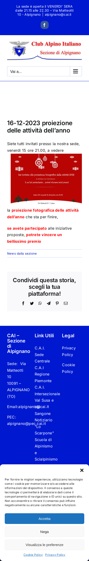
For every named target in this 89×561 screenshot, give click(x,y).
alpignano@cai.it (58, 14)
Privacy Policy (55, 554)
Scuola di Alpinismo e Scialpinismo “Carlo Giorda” (45, 456)
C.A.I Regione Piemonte (43, 374)
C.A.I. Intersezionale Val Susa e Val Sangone (45, 400)
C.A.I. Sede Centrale (42, 354)
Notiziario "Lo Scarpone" (44, 426)
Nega (44, 532)
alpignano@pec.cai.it (26, 423)
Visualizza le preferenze (44, 545)
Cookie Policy (33, 554)
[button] (82, 470)
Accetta (44, 519)
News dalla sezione (22, 253)
